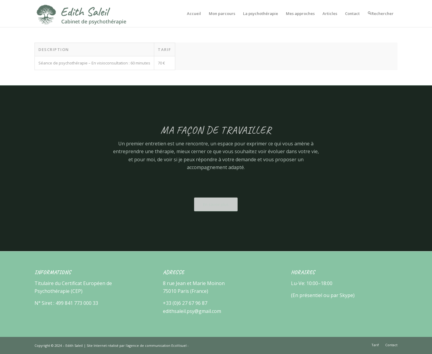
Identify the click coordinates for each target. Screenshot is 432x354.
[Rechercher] (381, 13)
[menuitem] (194, 13)
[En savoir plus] (216, 204)
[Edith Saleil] (81, 13)
